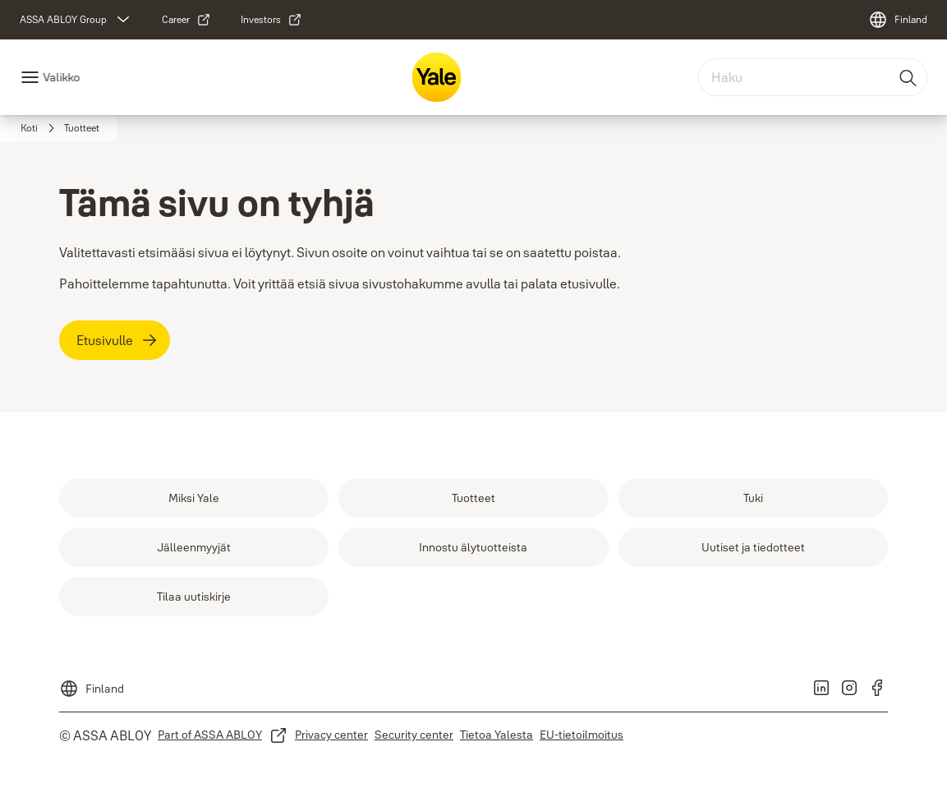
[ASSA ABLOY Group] (76, 20)
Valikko (61, 77)
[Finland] (897, 20)
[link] (186, 20)
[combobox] (812, 77)
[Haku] (908, 77)
